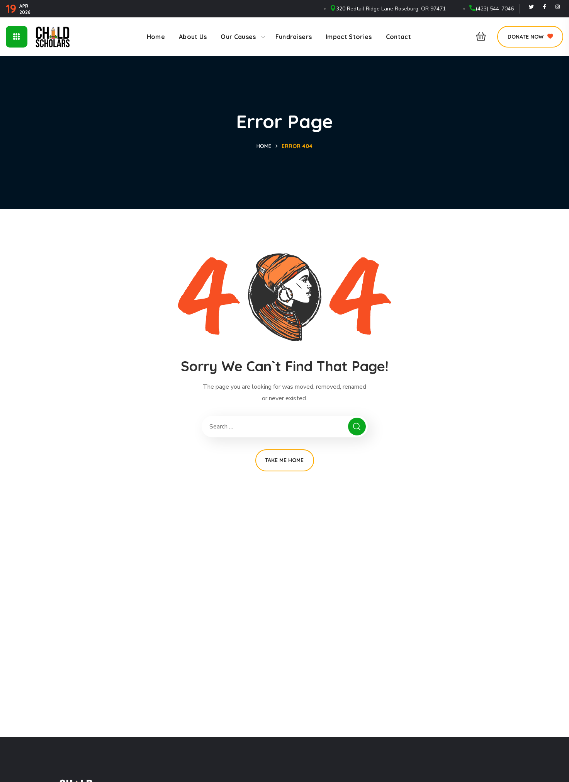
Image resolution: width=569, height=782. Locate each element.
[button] (479, 36)
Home (264, 146)
